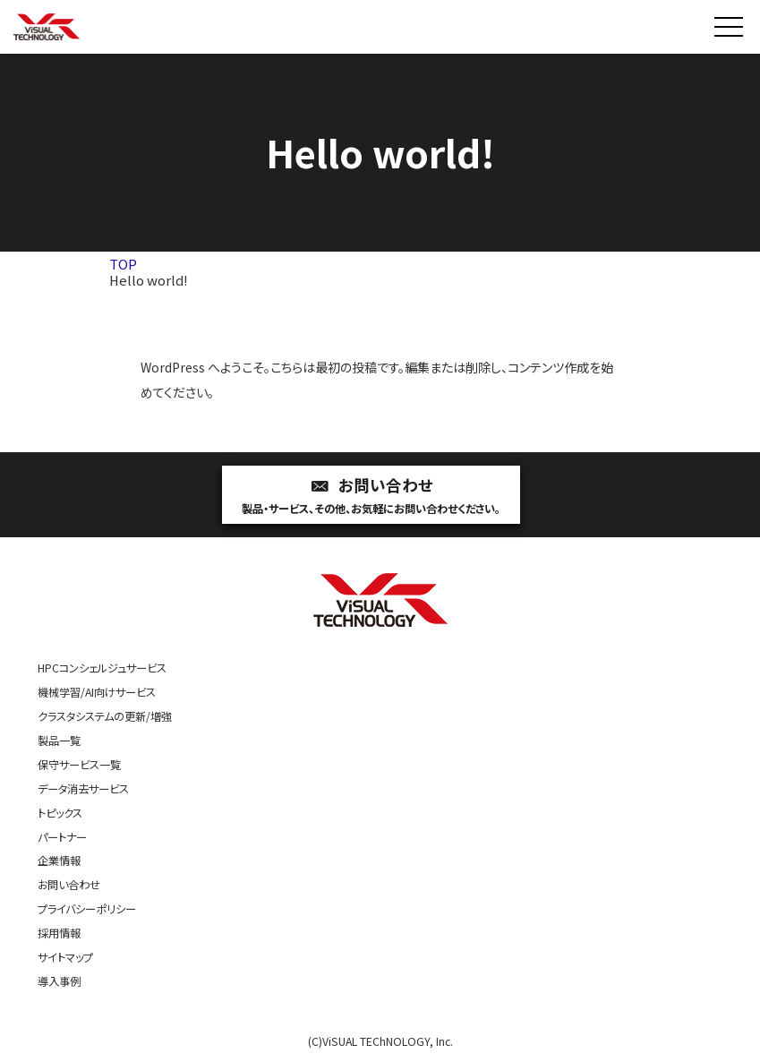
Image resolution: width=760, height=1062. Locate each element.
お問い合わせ (371, 496)
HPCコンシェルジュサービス (102, 668)
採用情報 (59, 933)
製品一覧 (59, 740)
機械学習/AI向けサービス (97, 692)
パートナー (62, 837)
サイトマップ (65, 957)
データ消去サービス (83, 789)
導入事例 (59, 981)
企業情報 (59, 860)
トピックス (60, 813)
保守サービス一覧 (79, 765)
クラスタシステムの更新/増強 (105, 716)
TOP (123, 263)
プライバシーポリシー (87, 909)
